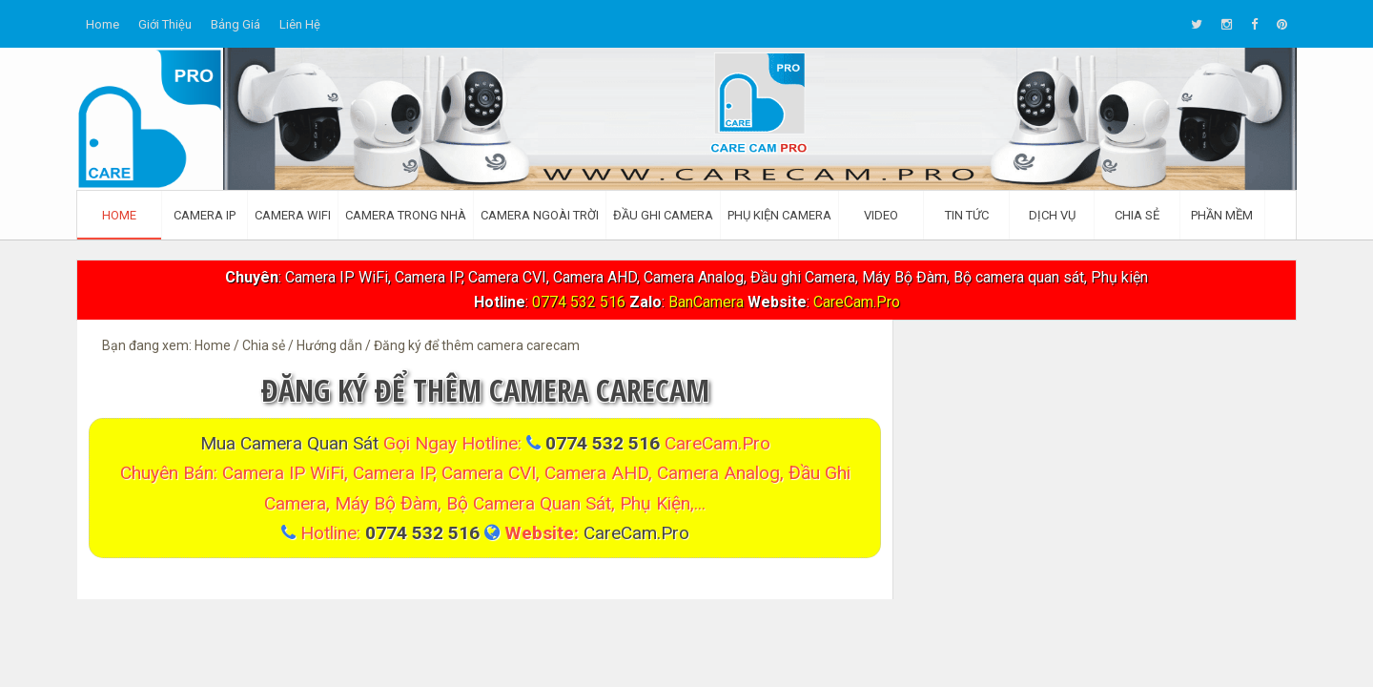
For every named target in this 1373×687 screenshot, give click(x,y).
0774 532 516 (578, 302)
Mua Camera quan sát (291, 443)
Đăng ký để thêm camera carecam (485, 389)
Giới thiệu (165, 24)
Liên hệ (299, 24)
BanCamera (708, 302)
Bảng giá (235, 24)
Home (102, 24)
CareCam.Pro (856, 302)
